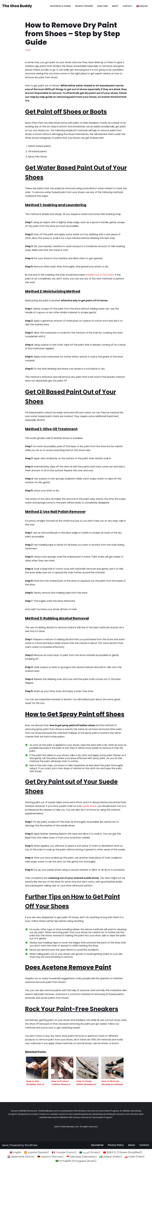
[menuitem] (142, 6)
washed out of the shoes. (102, 284)
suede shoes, (97, 834)
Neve (5, 1215)
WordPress (31, 1215)
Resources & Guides (57, 6)
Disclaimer (96, 1215)
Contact (127, 6)
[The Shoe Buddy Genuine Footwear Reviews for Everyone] (17, 6)
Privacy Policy (115, 1215)
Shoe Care (100, 6)
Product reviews (81, 6)
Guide (27, 50)
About (114, 6)
